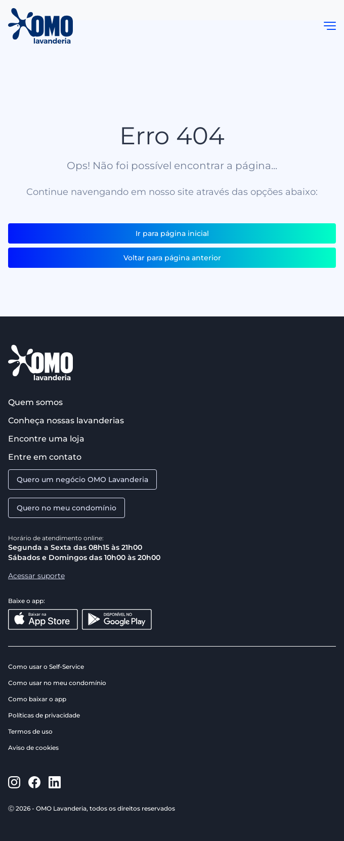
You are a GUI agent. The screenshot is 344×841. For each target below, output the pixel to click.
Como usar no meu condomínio (57, 683)
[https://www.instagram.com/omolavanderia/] (14, 782)
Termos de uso (30, 731)
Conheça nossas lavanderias (66, 420)
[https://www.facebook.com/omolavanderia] (34, 782)
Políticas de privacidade (44, 715)
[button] (330, 26)
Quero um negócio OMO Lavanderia (82, 479)
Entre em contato (44, 457)
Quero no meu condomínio (66, 507)
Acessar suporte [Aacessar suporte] (36, 575)
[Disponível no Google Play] (117, 619)
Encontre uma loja (46, 439)
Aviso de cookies (33, 747)
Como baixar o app (37, 699)
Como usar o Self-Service (46, 666)
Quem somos (35, 402)
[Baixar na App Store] (43, 619)
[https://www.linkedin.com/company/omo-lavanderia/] (55, 782)
